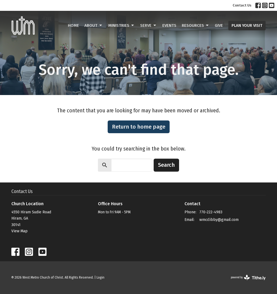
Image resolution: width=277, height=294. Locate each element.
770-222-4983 (210, 212)
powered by (248, 278)
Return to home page (138, 126)
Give (219, 25)
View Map (19, 230)
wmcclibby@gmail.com (219, 219)
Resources (195, 25)
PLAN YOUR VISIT (247, 25)
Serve (148, 25)
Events (169, 25)
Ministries (121, 25)
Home (73, 25)
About (93, 25)
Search (166, 165)
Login (100, 277)
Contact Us (242, 5)
